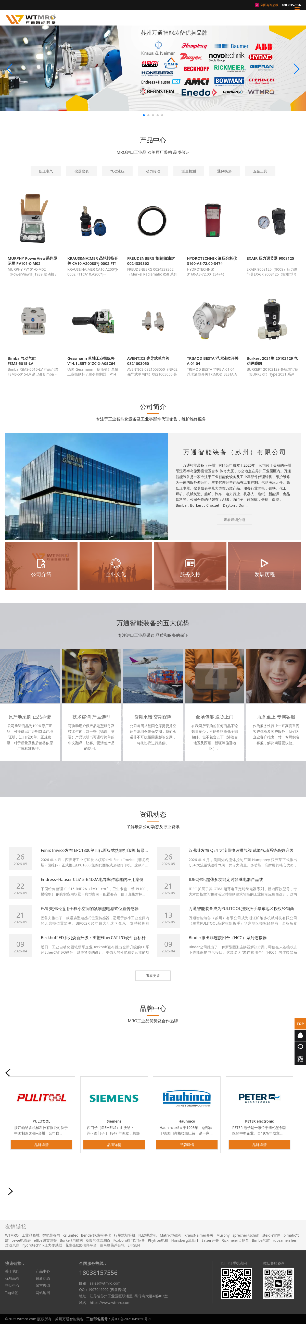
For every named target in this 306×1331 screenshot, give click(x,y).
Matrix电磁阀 (170, 1241)
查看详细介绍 (234, 525)
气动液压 (117, 171)
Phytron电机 (158, 1246)
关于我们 (12, 1277)
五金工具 (260, 171)
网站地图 (43, 1298)
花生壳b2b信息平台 (81, 1251)
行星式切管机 (124, 1241)
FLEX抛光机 (147, 1241)
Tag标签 (11, 1298)
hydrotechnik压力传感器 (42, 1251)
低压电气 (46, 171)
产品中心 (43, 1277)
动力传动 (153, 171)
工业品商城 (31, 1241)
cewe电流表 (21, 1246)
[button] (9, 68)
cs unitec (70, 1241)
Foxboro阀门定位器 (129, 1246)
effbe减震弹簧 (45, 1246)
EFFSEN (134, 1251)
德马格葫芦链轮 (112, 1251)
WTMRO (12, 1241)
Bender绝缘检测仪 (96, 1241)
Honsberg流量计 (185, 1246)
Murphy (223, 1241)
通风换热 (224, 171)
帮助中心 (12, 1291)
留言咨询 (43, 1291)
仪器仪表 (81, 171)
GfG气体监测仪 (98, 1246)
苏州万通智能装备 (69, 1324)
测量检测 (189, 171)
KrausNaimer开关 (198, 1241)
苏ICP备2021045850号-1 (131, 1324)
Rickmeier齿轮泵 (235, 1246)
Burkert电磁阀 (71, 1246)
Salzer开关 (210, 1246)
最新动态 (43, 1284)
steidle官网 (271, 1241)
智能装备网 (51, 1241)
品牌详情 (41, 1150)
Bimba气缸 (261, 1246)
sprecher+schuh (246, 1241)
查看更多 (153, 981)
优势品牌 (12, 1284)
